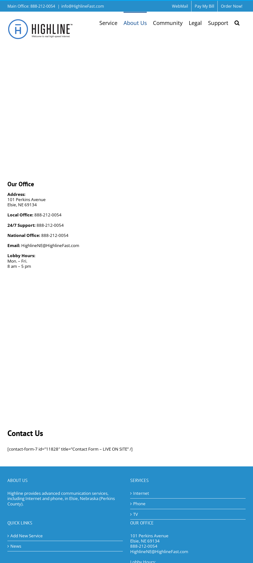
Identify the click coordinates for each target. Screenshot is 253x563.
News (15, 546)
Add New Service (26, 535)
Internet (141, 493)
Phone (139, 503)
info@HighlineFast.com (82, 6)
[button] (236, 22)
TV (135, 514)
